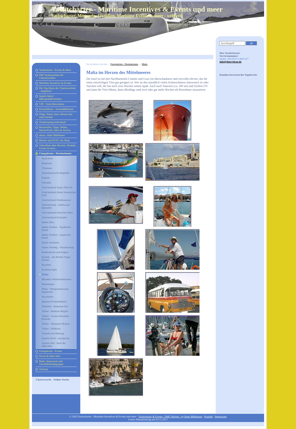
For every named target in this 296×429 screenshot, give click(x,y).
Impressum (221, 416)
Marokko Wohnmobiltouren (56, 279)
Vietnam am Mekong (53, 333)
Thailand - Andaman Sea (55, 306)
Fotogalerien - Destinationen (55, 153)
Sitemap (43, 369)
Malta (45, 274)
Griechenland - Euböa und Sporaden (56, 206)
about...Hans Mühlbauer (52, 135)
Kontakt (208, 416)
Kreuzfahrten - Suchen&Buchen (56, 109)
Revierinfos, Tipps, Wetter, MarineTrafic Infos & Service (55, 128)
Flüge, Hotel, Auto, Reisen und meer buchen (55, 115)
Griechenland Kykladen (54, 217)
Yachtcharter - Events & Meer (55, 69)
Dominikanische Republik (55, 172)
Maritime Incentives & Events (55, 82)
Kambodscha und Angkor (55, 252)
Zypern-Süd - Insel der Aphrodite (54, 344)
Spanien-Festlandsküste (54, 301)
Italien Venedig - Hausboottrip (58, 247)
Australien (47, 158)
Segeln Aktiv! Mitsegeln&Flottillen (50, 97)
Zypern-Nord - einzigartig (55, 338)
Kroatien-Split (49, 269)
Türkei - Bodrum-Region (55, 311)
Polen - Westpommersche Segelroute (55, 290)
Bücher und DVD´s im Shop (54, 140)
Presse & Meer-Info (49, 356)
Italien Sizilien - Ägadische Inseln (56, 228)
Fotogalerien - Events (50, 350)
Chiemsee (47, 168)
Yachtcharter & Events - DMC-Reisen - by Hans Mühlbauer (170, 416)
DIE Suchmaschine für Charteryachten (51, 76)
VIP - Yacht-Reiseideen (51, 103)
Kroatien (46, 264)
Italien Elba (48, 222)
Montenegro (48, 284)
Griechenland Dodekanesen (56, 199)
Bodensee (47, 163)
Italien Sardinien (50, 242)
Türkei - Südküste (51, 328)
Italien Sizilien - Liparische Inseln (56, 236)
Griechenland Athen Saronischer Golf (59, 193)
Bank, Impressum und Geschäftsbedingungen (51, 362)
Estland (46, 177)
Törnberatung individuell (52, 122)
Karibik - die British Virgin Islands (56, 258)
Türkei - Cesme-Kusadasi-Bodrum (56, 317)
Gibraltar (46, 182)
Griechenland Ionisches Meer (57, 212)
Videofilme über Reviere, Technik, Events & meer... (57, 147)
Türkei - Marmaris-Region (56, 323)
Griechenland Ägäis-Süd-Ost (57, 187)
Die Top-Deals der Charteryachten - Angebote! (57, 89)
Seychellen (47, 296)
